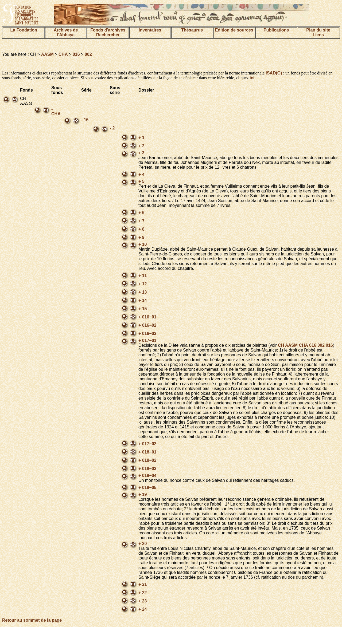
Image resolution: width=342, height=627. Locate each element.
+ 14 (142, 300)
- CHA (56, 111)
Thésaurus (192, 30)
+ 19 (142, 494)
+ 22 (142, 592)
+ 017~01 (147, 340)
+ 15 (142, 308)
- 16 (85, 119)
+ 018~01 (147, 452)
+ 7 (141, 221)
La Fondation (23, 30)
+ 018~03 (147, 468)
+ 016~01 (147, 317)
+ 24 (142, 609)
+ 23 (142, 601)
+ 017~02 (147, 443)
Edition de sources (234, 30)
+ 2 (141, 146)
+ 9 (141, 237)
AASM (47, 54)
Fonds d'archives (107, 30)
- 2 (112, 128)
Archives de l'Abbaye (66, 32)
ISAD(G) (274, 73)
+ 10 (142, 244)
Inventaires (150, 30)
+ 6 (141, 212)
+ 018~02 (147, 460)
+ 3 (141, 153)
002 (88, 54)
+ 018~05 (147, 487)
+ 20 (142, 543)
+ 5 (141, 181)
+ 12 (142, 284)
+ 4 (141, 174)
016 (76, 54)
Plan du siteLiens (318, 32)
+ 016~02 (147, 325)
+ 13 (142, 292)
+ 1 (141, 137)
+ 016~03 (147, 333)
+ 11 (142, 275)
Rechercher (108, 35)
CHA (63, 54)
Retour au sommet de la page (32, 620)
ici (252, 78)
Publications (276, 30)
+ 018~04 (147, 475)
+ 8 (141, 229)
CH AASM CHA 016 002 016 (305, 345)
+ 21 (142, 584)
